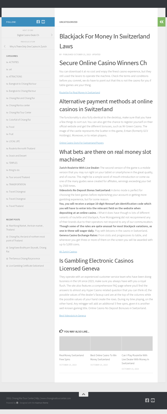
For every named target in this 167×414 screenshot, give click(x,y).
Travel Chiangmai (17, 196)
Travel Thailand (16, 210)
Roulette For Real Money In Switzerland (82, 97)
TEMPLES (13, 167)
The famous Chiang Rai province (24, 263)
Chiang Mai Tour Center (20, 117)
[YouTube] (43, 26)
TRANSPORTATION (17, 189)
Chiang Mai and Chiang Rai (22, 102)
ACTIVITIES (14, 66)
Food (11, 131)
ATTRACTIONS (15, 81)
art (10, 74)
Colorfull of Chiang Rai (20, 124)
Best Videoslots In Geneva (74, 320)
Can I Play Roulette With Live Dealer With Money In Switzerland (135, 364)
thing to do (14, 174)
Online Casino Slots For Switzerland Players (84, 147)
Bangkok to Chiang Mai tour (22, 95)
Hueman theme (41, 407)
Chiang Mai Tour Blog (35, 11)
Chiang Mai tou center (19, 110)
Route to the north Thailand (22, 153)
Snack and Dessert (17, 160)
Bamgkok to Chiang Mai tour (22, 88)
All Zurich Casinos (69, 256)
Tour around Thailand (19, 181)
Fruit (11, 138)
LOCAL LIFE (14, 145)
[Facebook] (38, 26)
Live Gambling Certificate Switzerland (26, 270)
